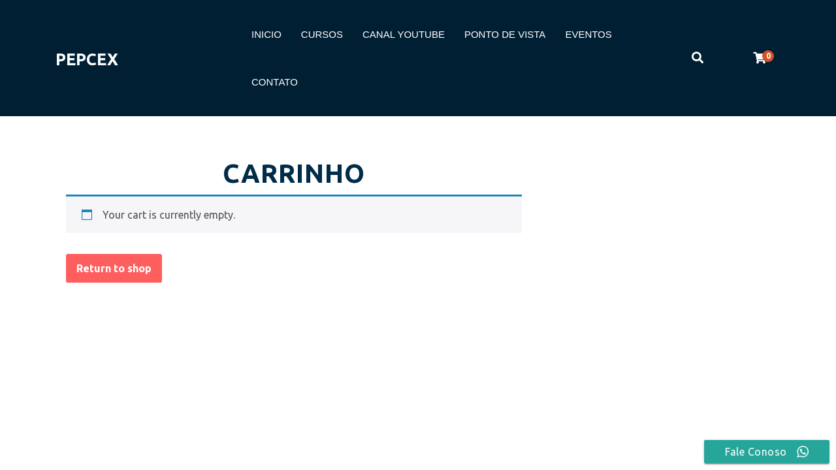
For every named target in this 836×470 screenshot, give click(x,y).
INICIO (266, 34)
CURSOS (322, 34)
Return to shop (114, 268)
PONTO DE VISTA (504, 34)
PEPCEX (87, 59)
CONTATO (274, 81)
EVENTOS (588, 34)
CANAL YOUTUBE (403, 34)
